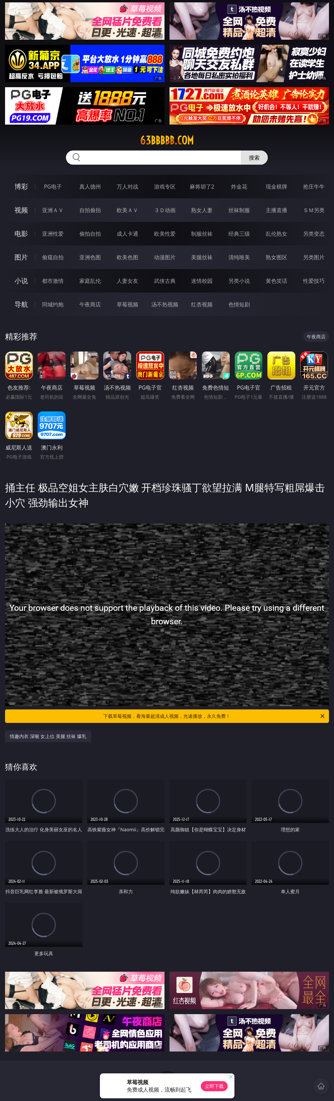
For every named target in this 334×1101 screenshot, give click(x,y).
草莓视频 (127, 304)
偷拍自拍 (90, 233)
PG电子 (53, 186)
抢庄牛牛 (314, 186)
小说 (21, 280)
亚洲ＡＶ (53, 210)
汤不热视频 (164, 304)
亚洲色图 (90, 257)
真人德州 (90, 186)
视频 (21, 209)
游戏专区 (165, 186)
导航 (21, 304)
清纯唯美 (239, 257)
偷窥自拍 (53, 257)
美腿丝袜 (202, 257)
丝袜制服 (239, 210)
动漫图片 (165, 257)
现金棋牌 (276, 186)
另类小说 (239, 281)
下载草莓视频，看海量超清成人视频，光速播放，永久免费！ (214, 716)
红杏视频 (202, 304)
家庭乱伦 (90, 281)
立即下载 (214, 1086)
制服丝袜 (202, 233)
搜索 (254, 157)
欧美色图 (127, 257)
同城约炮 (53, 304)
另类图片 (314, 257)
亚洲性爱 (53, 233)
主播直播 (276, 210)
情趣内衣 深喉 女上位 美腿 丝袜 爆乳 (48, 736)
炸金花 (239, 186)
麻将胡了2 (202, 186)
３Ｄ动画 (165, 210)
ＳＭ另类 (314, 210)
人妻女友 (127, 281)
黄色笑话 (276, 281)
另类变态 (314, 233)
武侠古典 (165, 281)
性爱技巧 (314, 281)
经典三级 (239, 233)
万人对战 (127, 186)
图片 (21, 257)
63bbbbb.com (167, 140)
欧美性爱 (165, 233)
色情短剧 (239, 304)
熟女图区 (276, 257)
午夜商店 (90, 304)
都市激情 (53, 281)
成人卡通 (127, 233)
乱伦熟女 (276, 233)
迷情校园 (202, 281)
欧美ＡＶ (127, 210)
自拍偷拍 (90, 210)
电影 (21, 233)
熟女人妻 (202, 210)
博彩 (21, 186)
